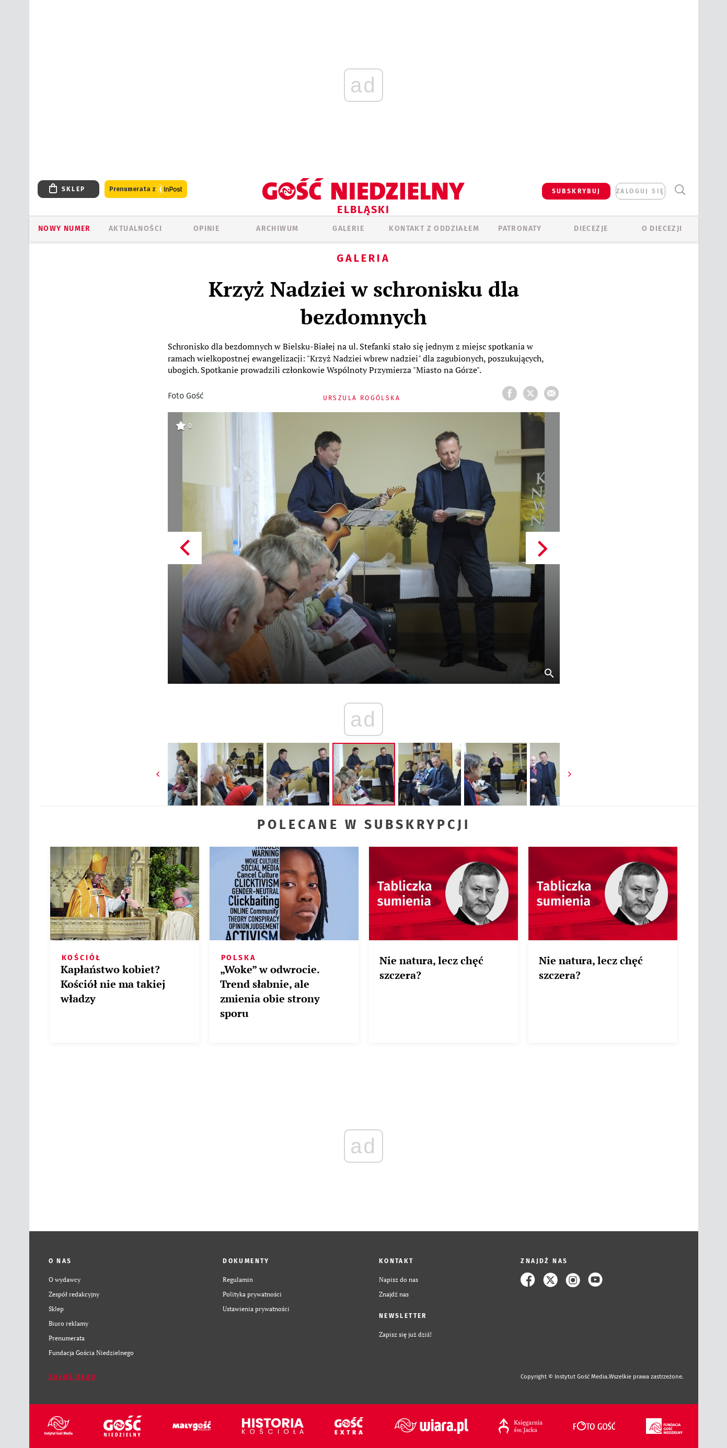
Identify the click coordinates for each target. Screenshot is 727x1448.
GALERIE (348, 228)
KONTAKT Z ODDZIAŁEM (434, 228)
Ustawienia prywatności (256, 1309)
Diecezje (591, 228)
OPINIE (206, 228)
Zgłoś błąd (73, 1377)
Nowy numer (64, 228)
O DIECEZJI (662, 228)
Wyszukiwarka (680, 190)
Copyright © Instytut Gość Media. (565, 1376)
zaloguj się (640, 191)
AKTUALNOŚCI (135, 228)
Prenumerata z (145, 189)
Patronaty (520, 228)
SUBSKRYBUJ (576, 191)
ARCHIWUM (277, 228)
